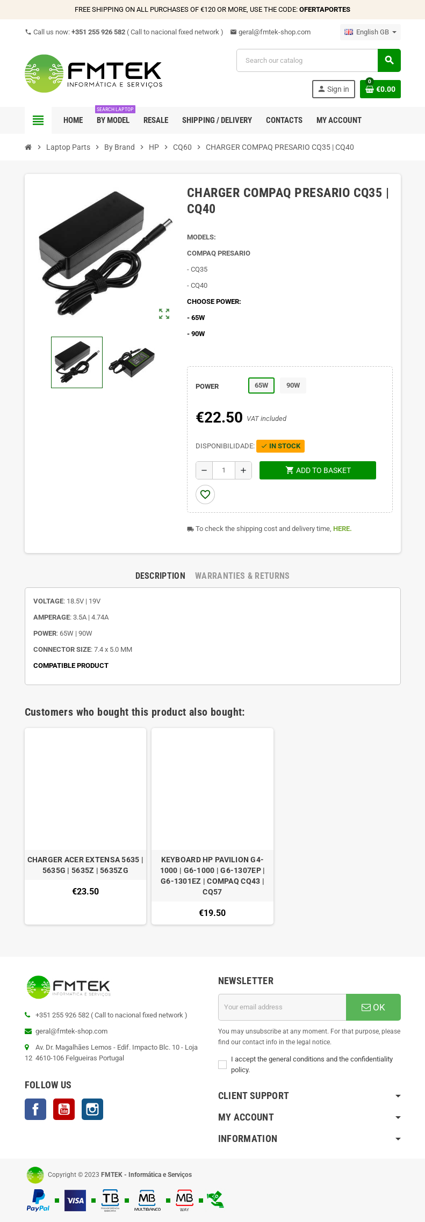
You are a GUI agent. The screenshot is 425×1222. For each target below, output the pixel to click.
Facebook (35, 1109)
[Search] (318, 60)
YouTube (64, 1109)
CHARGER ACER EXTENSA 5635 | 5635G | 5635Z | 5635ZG (85, 865)
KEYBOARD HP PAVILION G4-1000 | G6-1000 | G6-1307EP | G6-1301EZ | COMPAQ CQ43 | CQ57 (212, 875)
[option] (85, 826)
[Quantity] (223, 470)
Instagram (92, 1109)
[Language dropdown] (370, 32)
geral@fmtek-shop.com (270, 32)
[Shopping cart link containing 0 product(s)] (380, 89)
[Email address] (282, 1007)
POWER (207, 386)
